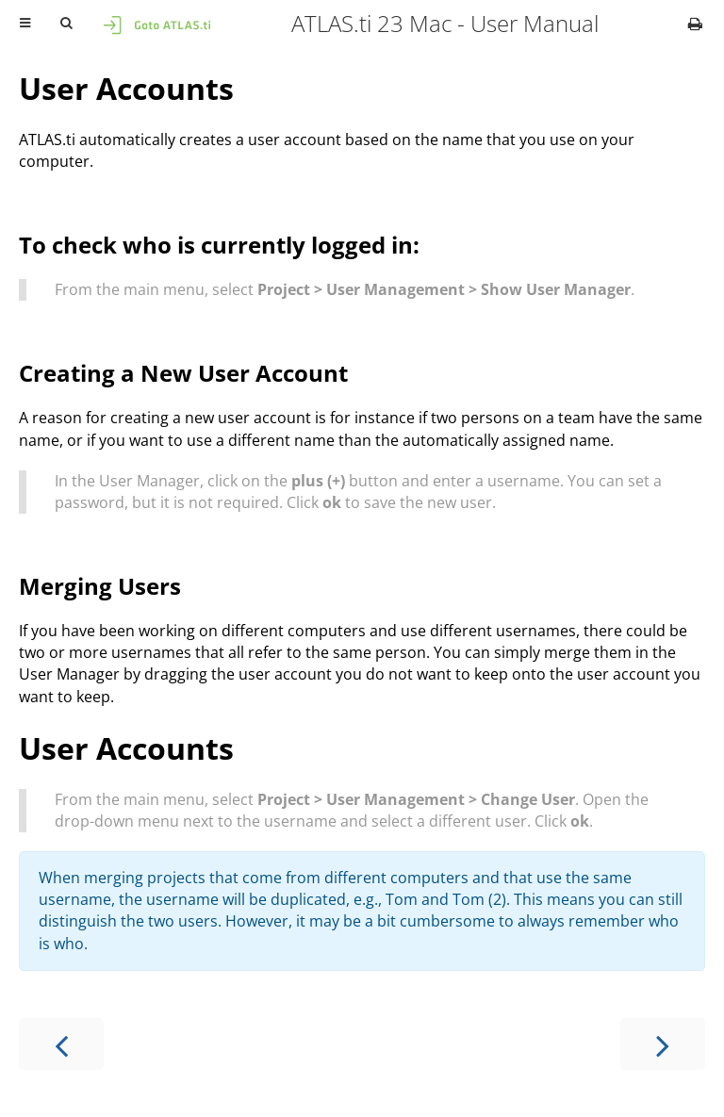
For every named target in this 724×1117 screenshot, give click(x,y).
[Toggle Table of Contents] (25, 23)
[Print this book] (695, 23)
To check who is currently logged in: (219, 244)
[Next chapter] (662, 1044)
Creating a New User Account (183, 372)
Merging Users (100, 585)
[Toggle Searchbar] (66, 23)
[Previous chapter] (61, 1044)
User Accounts (126, 88)
